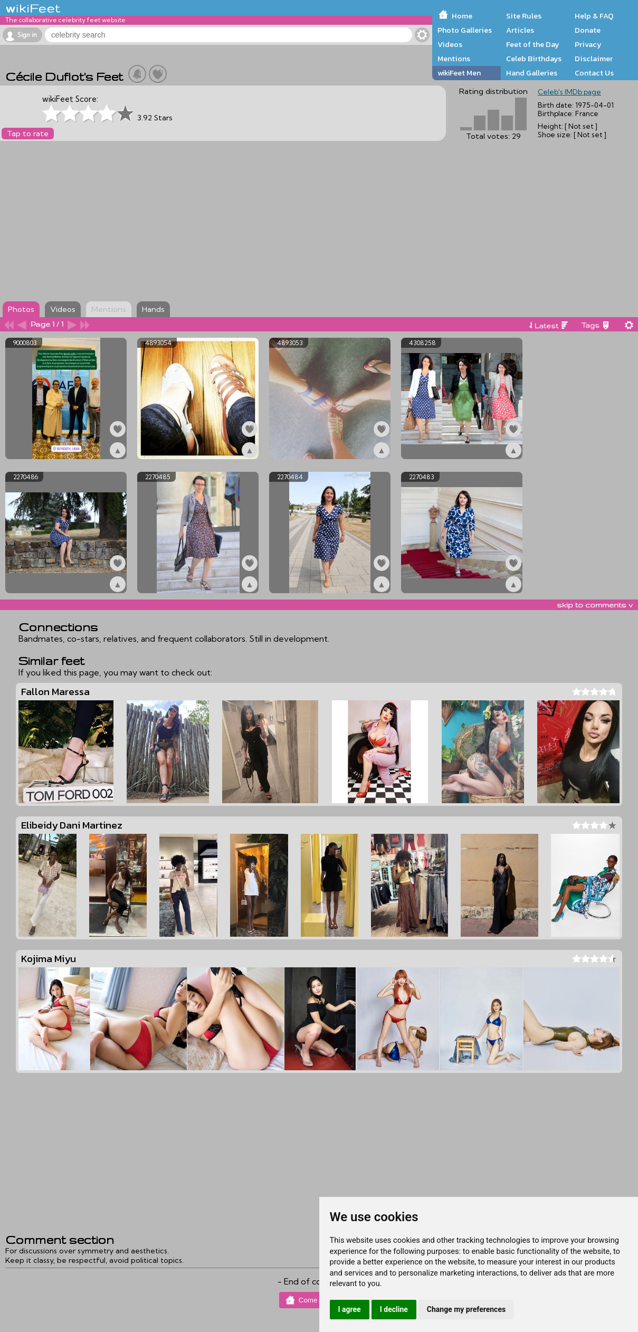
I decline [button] (394, 1309)
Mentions (453, 58)
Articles (520, 30)
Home (462, 16)
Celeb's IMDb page (569, 92)
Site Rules (523, 16)
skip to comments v (595, 605)
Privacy (588, 44)
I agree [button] (349, 1309)
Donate (588, 30)
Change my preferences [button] (466, 1309)
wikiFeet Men (459, 73)
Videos (449, 44)
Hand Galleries (531, 73)
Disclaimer (594, 58)
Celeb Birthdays (533, 58)
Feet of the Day (532, 44)
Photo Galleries (464, 30)
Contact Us (594, 73)
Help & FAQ (594, 16)
